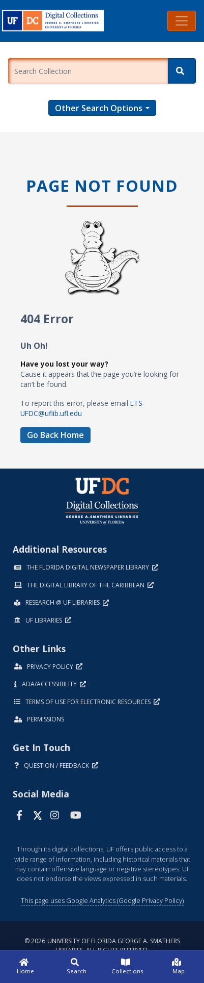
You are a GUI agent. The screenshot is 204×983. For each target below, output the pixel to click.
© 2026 (102, 945)
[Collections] (127, 966)
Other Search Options (98, 108)
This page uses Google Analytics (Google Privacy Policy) (102, 900)
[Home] (25, 966)
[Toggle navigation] (181, 21)
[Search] (182, 71)
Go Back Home (55, 435)
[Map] (178, 966)
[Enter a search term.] (88, 71)
